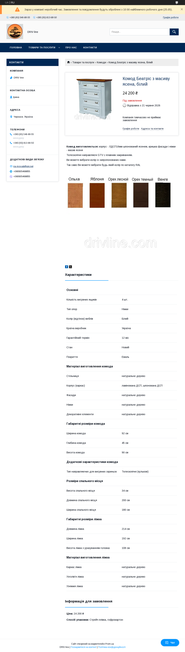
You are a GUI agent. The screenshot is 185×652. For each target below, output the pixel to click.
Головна (16, 47)
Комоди (101, 62)
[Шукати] (174, 31)
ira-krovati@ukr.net (23, 166)
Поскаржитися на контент (83, 647)
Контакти (90, 47)
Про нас (71, 47)
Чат (170, 642)
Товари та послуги (41, 47)
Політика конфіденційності (112, 647)
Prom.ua (109, 644)
